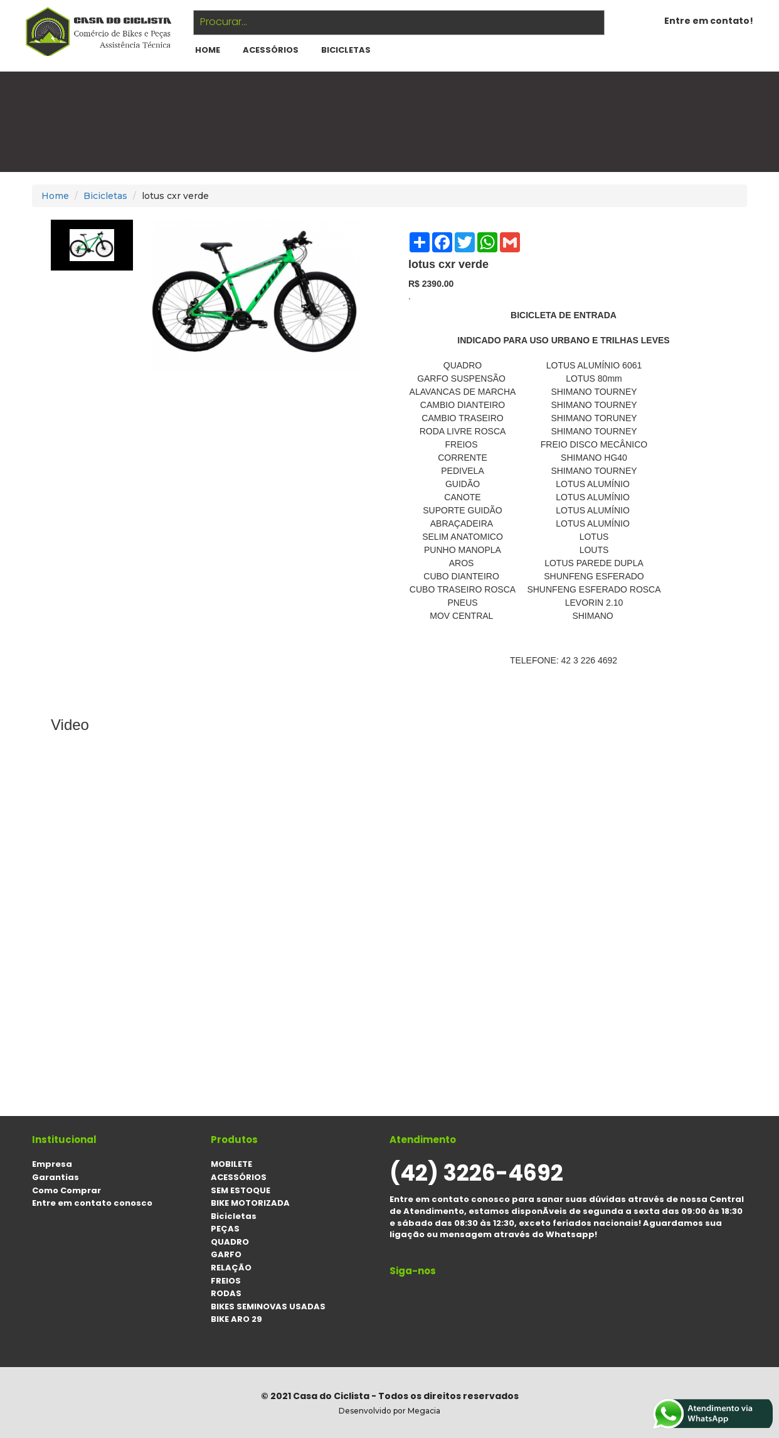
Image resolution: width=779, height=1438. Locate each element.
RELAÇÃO (231, 1268)
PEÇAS (225, 1229)
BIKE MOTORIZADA (250, 1203)
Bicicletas (346, 50)
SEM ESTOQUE (240, 1190)
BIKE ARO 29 (236, 1319)
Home (55, 195)
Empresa (52, 1164)
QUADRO (230, 1242)
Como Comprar (66, 1190)
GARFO (226, 1254)
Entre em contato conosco (92, 1203)
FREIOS (226, 1281)
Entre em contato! (708, 20)
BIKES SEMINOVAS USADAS (268, 1306)
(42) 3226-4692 (476, 1172)
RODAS (226, 1293)
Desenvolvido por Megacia (389, 1410)
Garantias (55, 1177)
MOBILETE (231, 1164)
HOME (207, 50)
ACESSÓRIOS (271, 50)
